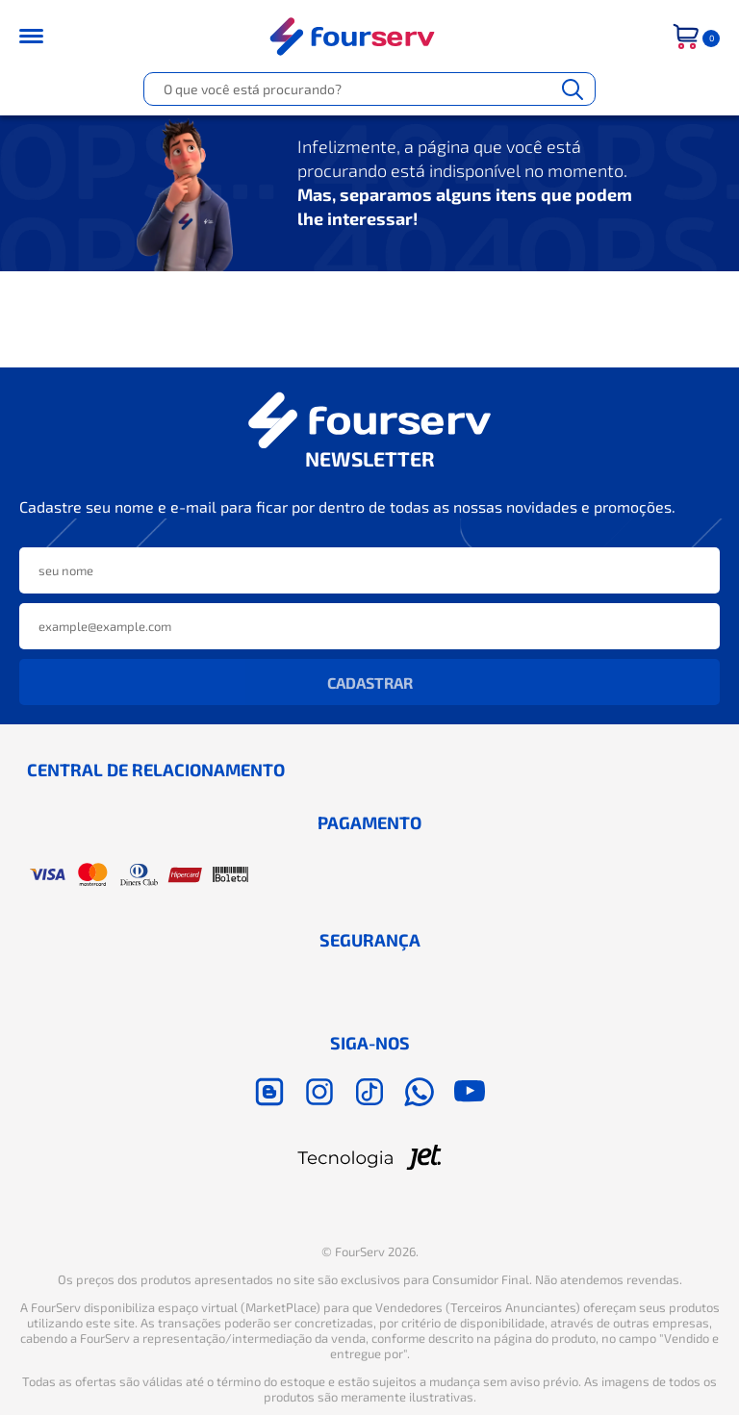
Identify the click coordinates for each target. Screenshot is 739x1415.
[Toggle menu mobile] (43, 36)
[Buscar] (572, 89)
